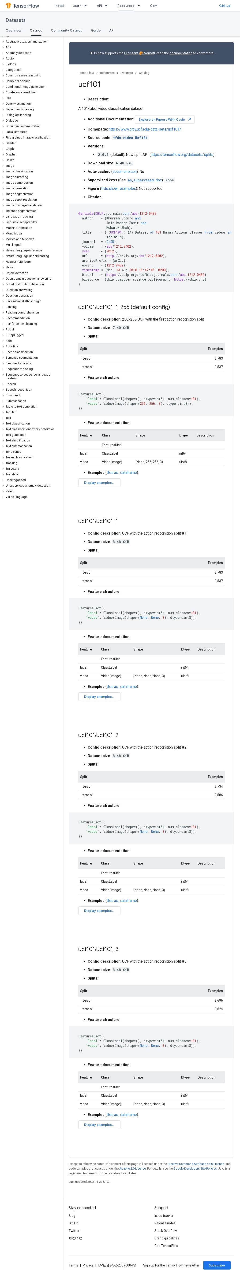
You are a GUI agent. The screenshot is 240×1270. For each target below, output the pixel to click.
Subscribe (217, 1265)
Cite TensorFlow (166, 1246)
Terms (73, 1265)
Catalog (144, 73)
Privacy (88, 1265)
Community (159, 6)
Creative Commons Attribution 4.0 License (196, 1164)
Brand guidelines (166, 1238)
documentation (181, 53)
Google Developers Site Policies (195, 1168)
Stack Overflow (165, 1231)
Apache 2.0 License (132, 1168)
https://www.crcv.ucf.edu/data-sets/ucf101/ (145, 129)
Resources (107, 73)
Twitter (74, 1231)
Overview (13, 30)
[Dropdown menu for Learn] (87, 5)
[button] (30, 36)
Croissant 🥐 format (139, 53)
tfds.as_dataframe (122, 472)
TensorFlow (86, 73)
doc (144, 180)
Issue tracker (163, 1216)
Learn (76, 6)
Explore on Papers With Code (165, 119)
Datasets (16, 20)
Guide (96, 30)
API (99, 6)
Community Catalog (66, 30)
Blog (72, 1216)
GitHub (225, 6)
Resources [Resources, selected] (126, 6)
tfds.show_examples (118, 188)
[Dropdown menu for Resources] (140, 5)
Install (59, 6)
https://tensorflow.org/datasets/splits (182, 154)
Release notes (165, 1223)
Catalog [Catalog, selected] (36, 30)
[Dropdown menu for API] (107, 5)
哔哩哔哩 (75, 1238)
